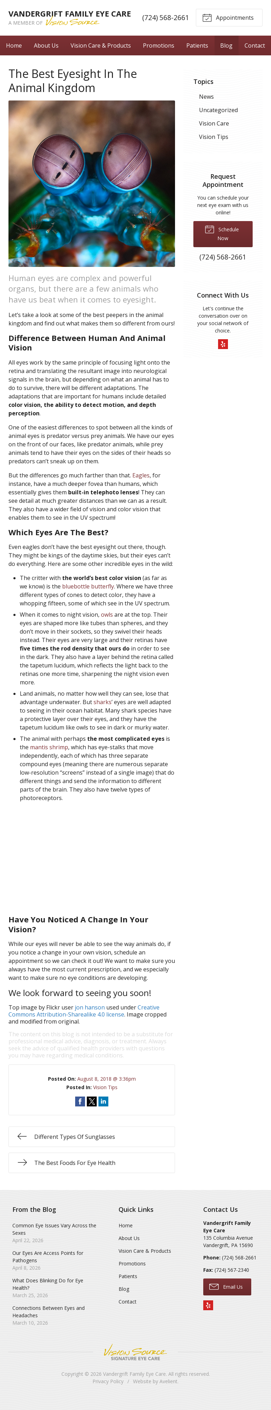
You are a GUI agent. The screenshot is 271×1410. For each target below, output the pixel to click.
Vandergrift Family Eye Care (134, 1384)
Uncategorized (218, 120)
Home (14, 55)
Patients (197, 55)
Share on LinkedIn (103, 1112)
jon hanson (90, 1017)
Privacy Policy (108, 1391)
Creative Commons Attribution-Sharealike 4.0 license (83, 1021)
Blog (226, 55)
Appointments (228, 23)
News (206, 107)
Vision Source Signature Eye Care (135, 1362)
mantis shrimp (49, 757)
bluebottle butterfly (88, 596)
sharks (103, 712)
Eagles (141, 485)
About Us (46, 55)
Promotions (158, 55)
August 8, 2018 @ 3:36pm (106, 1089)
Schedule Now (222, 243)
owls (107, 625)
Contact (255, 55)
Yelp (223, 354)
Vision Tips (105, 1097)
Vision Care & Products (101, 55)
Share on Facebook (80, 1112)
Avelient (168, 1391)
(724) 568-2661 (165, 23)
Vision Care (214, 134)
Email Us (226, 1296)
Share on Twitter (92, 1112)
